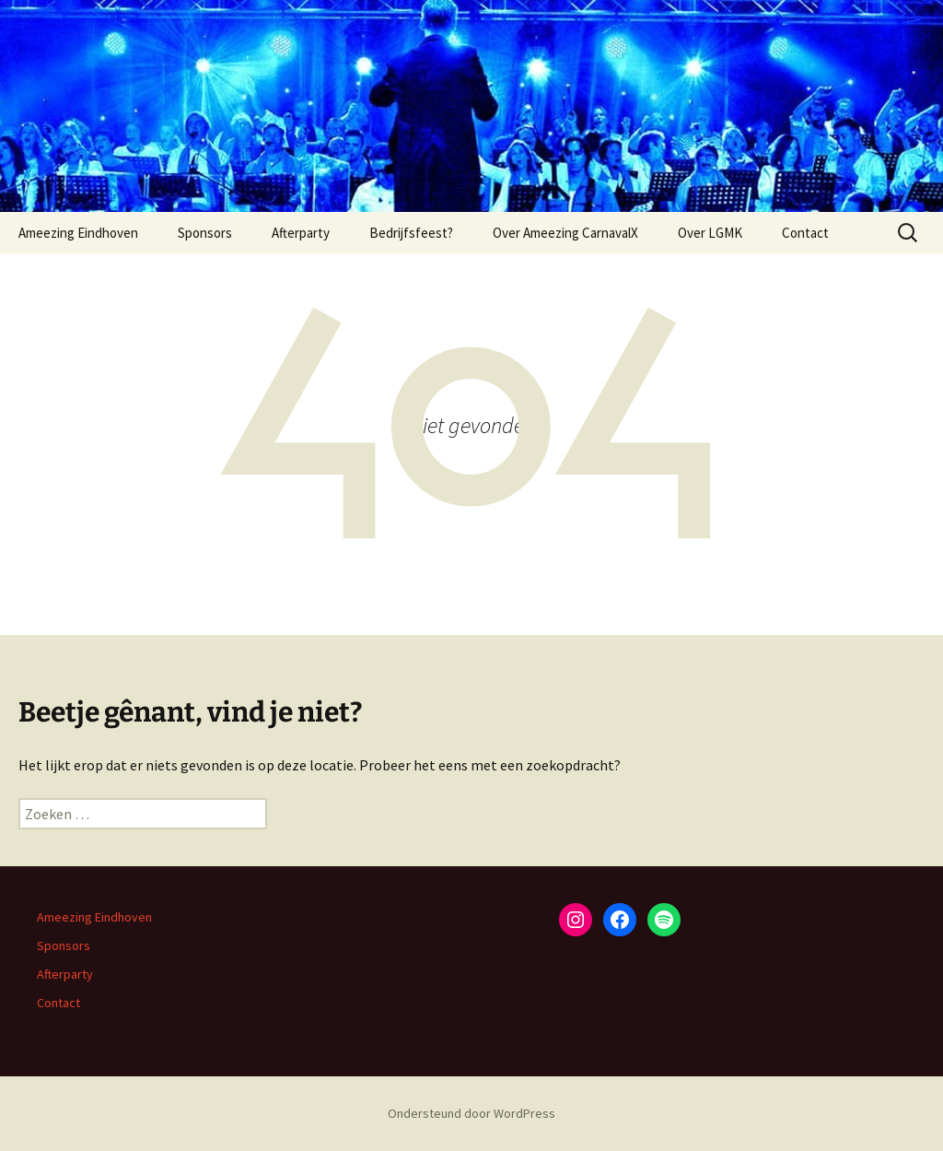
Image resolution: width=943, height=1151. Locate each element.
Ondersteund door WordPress (471, 1113)
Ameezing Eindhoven (78, 232)
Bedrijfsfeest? (411, 232)
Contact (805, 232)
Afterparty (301, 232)
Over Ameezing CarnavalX (565, 232)
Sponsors (205, 232)
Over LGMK (710, 232)
